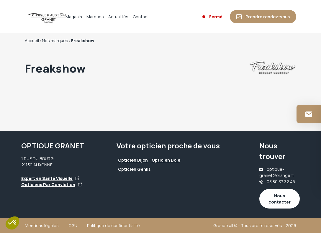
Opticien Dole (166, 160)
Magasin (73, 16)
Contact (141, 16)
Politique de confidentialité (113, 225)
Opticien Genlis (134, 169)
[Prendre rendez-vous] (263, 16)
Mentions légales (42, 225)
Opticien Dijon (133, 160)
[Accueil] (42, 17)
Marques (95, 16)
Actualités (118, 16)
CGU (72, 225)
